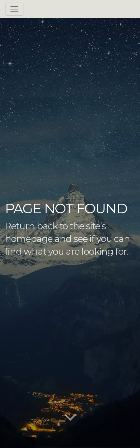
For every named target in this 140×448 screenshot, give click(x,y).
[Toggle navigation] (14, 9)
